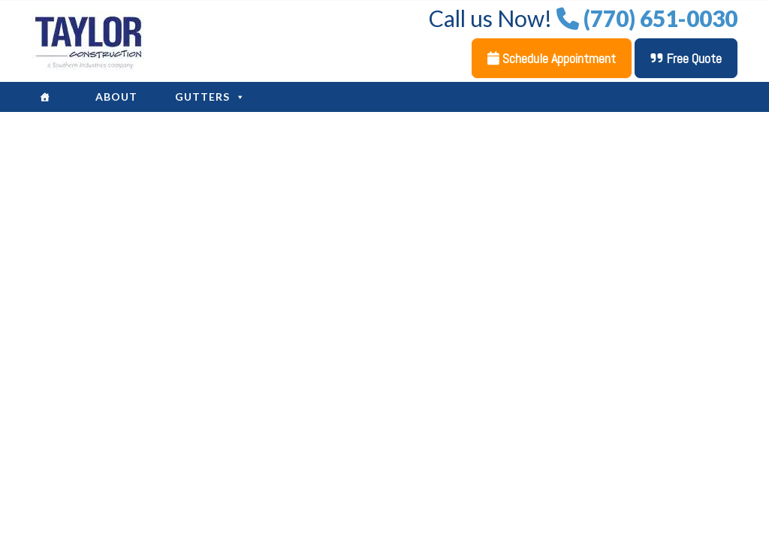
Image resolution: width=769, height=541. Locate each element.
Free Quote (686, 58)
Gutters (210, 97)
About (116, 96)
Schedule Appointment (551, 58)
